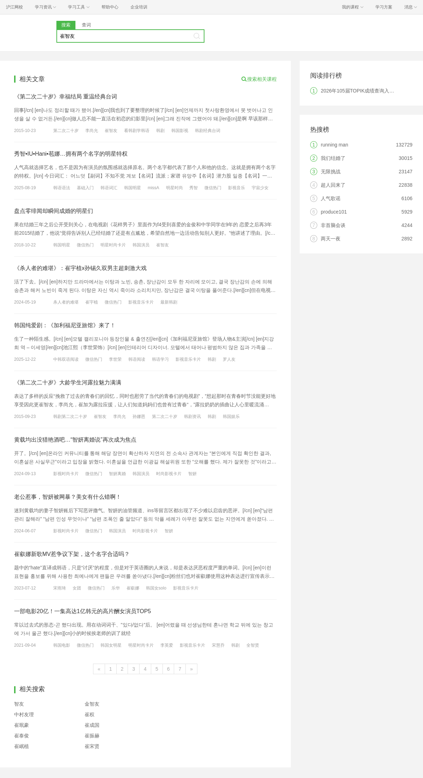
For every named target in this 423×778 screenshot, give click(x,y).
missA (153, 187)
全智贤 (252, 645)
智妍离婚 (117, 473)
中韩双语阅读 (66, 359)
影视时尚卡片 (66, 473)
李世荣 (115, 359)
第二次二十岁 (66, 130)
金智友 (92, 704)
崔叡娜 (133, 588)
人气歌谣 (331, 198)
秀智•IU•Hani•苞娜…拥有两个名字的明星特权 (71, 154)
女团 (77, 588)
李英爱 (166, 645)
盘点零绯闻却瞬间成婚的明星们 (53, 211)
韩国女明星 (111, 645)
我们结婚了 (333, 158)
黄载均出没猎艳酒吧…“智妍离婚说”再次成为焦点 (75, 440)
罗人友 (229, 359)
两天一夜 (331, 238)
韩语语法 (61, 187)
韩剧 (160, 130)
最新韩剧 (168, 302)
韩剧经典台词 (207, 130)
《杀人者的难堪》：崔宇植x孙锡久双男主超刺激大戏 (80, 268)
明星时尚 (174, 187)
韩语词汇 (108, 187)
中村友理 (24, 714)
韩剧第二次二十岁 (70, 416)
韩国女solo (156, 588)
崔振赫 (92, 735)
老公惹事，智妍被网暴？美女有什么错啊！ (67, 497)
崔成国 (92, 725)
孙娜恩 (139, 416)
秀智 (193, 187)
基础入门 (85, 187)
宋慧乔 (218, 645)
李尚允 (91, 130)
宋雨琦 (59, 588)
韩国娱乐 (231, 416)
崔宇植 (91, 302)
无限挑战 (331, 171)
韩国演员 (141, 245)
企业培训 (138, 7)
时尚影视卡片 (169, 473)
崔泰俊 (21, 735)
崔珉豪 (21, 725)
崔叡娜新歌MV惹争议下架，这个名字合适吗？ (72, 554)
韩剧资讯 (192, 416)
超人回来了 (333, 185)
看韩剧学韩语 (136, 130)
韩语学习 (160, 359)
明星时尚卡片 (113, 245)
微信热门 (212, 187)
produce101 (334, 212)
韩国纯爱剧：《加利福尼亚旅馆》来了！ (65, 325)
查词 (86, 25)
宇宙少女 (260, 187)
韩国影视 (179, 130)
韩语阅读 (136, 359)
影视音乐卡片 (141, 302)
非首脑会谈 (333, 225)
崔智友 (111, 130)
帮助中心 (110, 7)
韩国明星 (132, 187)
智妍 (192, 473)
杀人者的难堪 (66, 302)
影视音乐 (236, 187)
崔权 (89, 714)
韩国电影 (61, 645)
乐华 (115, 588)
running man (334, 145)
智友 (19, 704)
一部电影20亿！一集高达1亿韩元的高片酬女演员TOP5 (82, 611)
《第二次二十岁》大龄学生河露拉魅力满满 (67, 382)
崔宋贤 (92, 746)
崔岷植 (21, 746)
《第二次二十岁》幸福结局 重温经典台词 (65, 97)
